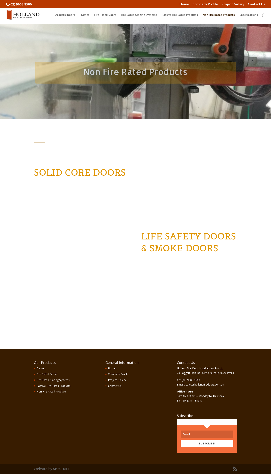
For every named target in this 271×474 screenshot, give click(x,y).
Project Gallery (233, 4)
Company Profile (205, 4)
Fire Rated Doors (105, 15)
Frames (84, 15)
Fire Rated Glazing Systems (139, 15)
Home (184, 4)
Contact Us (256, 4)
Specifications (249, 15)
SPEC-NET (61, 468)
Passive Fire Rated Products (180, 15)
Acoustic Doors (65, 15)
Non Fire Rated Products (219, 15)
